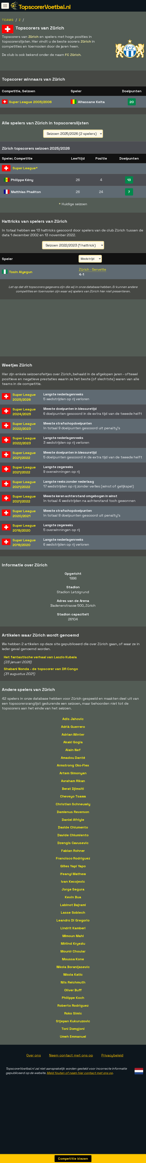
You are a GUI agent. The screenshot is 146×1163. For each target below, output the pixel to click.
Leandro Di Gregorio (73, 938)
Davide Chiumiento (72, 853)
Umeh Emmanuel (73, 1054)
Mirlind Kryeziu (73, 961)
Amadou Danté (73, 775)
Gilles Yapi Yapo (73, 884)
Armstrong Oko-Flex (73, 783)
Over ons (33, 1073)
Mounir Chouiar (73, 969)
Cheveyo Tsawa (73, 814)
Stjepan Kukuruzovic (73, 1039)
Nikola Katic (73, 992)
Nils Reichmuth (73, 1000)
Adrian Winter (73, 752)
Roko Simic (73, 1031)
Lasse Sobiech (73, 930)
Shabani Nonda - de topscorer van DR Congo (41, 686)
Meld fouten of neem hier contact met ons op (80, 1091)
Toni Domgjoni (73, 1046)
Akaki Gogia (73, 760)
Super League (30, 102)
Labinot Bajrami (73, 922)
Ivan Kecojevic (73, 899)
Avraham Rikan (73, 798)
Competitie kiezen (73, 1158)
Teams (8, 20)
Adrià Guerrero (73, 744)
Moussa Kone (73, 977)
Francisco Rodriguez (73, 876)
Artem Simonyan (73, 791)
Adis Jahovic (73, 736)
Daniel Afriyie (73, 837)
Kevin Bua (73, 915)
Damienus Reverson (73, 829)
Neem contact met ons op (71, 1073)
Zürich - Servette (92, 269)
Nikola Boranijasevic (73, 984)
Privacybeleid (112, 1073)
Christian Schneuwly (73, 822)
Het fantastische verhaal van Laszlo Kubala (40, 675)
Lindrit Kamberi (73, 946)
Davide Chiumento (73, 845)
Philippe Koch (73, 1015)
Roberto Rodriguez (72, 1023)
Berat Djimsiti (73, 806)
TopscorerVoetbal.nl (44, 7)
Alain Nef (72, 767)
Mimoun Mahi (73, 953)
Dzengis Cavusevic (72, 860)
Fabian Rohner (73, 868)
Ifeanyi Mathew (73, 891)
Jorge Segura (73, 907)
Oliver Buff (73, 1008)
